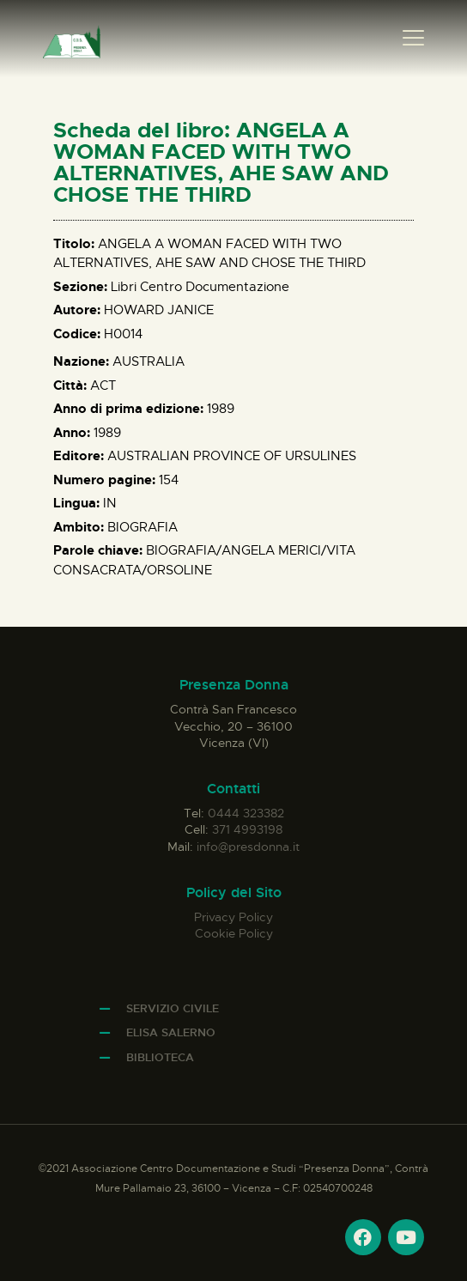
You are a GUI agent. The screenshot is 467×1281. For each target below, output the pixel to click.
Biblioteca (160, 1057)
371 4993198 (247, 829)
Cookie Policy (234, 933)
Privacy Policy (233, 917)
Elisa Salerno (170, 1032)
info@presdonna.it (248, 846)
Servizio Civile (172, 1008)
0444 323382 (246, 813)
